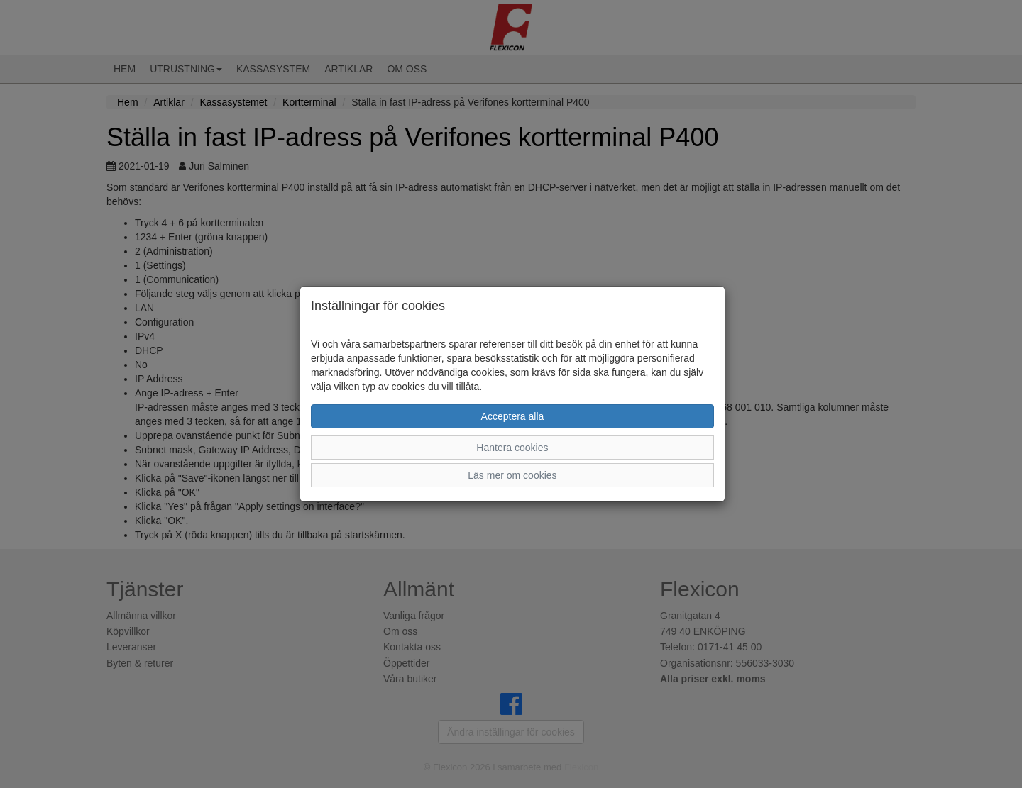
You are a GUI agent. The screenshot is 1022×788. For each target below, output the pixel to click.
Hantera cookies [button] (512, 447)
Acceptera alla (512, 416)
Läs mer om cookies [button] (512, 475)
